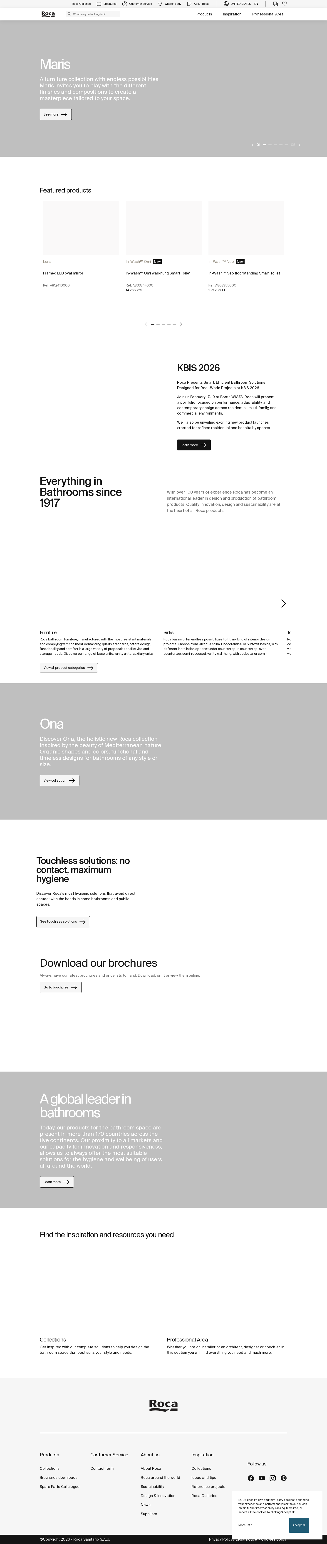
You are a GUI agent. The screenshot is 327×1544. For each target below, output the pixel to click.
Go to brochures (61, 987)
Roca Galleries (204, 1496)
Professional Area (268, 14)
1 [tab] (264, 144)
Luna (47, 261)
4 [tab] (281, 144)
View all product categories (69, 667)
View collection (59, 780)
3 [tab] (275, 144)
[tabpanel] (163, 88)
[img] (98, 584)
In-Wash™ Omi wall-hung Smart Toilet (158, 273)
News (146, 1505)
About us (150, 1454)
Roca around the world (160, 1477)
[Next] (299, 145)
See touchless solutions (63, 921)
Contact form (102, 1468)
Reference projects (208, 1487)
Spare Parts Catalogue (59, 1487)
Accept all (299, 1525)
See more (56, 114)
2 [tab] (270, 144)
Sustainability (152, 1487)
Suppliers (149, 1514)
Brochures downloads (58, 1477)
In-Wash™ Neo (221, 261)
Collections (53, 1339)
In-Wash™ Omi (138, 261)
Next (283, 603)
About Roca (151, 1468)
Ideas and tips (203, 1477)
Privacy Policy (220, 1539)
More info (245, 1525)
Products (204, 14)
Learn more (194, 445)
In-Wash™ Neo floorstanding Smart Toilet (244, 273)
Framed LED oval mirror (63, 273)
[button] (69, 14)
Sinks (168, 632)
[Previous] (252, 145)
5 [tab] (286, 144)
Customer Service (109, 1454)
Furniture (48, 632)
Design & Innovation (158, 1496)
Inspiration (232, 14)
